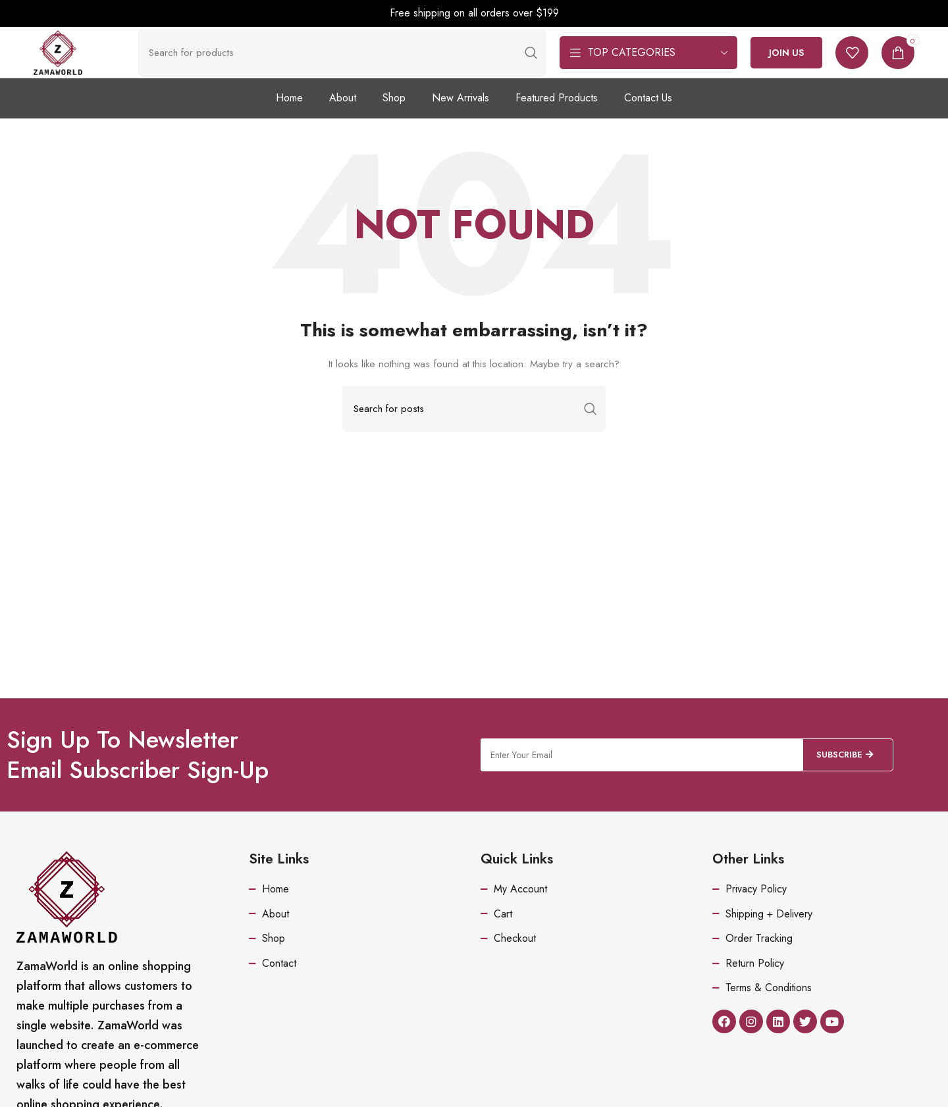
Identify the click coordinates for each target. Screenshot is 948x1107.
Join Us (786, 67)
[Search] (357, 67)
